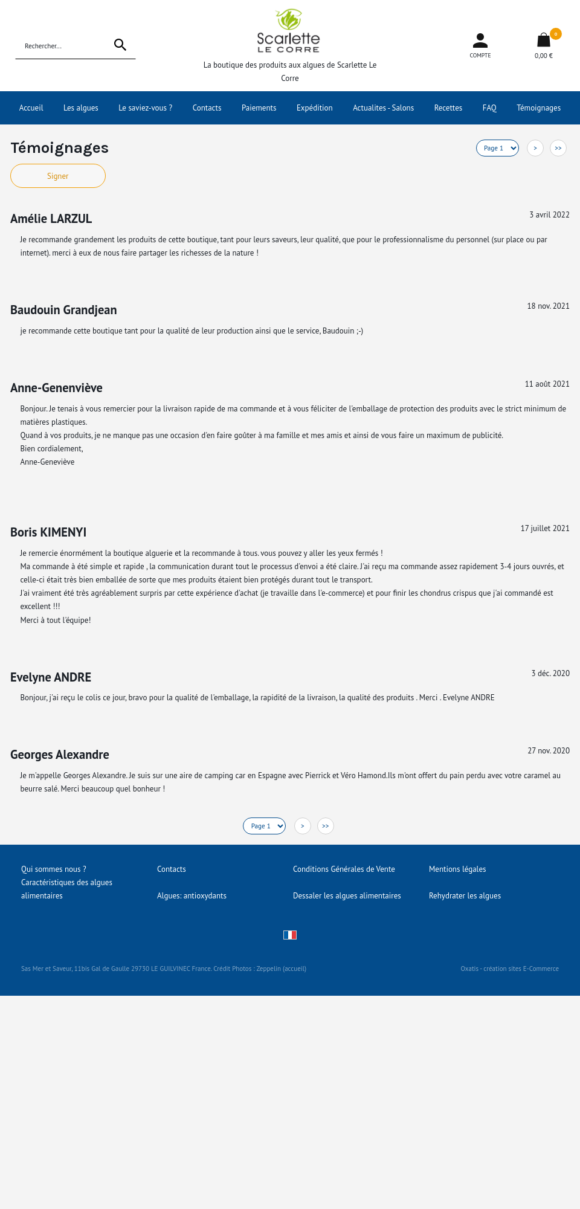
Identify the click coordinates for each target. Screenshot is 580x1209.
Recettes (448, 108)
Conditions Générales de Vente (344, 869)
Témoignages (539, 108)
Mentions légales (457, 869)
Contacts (207, 108)
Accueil (31, 108)
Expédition (315, 108)
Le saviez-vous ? (145, 108)
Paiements (259, 108)
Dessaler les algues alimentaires (347, 896)
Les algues (80, 108)
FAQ (490, 108)
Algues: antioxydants (192, 896)
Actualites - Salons (383, 108)
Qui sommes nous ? (53, 869)
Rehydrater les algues (465, 896)
